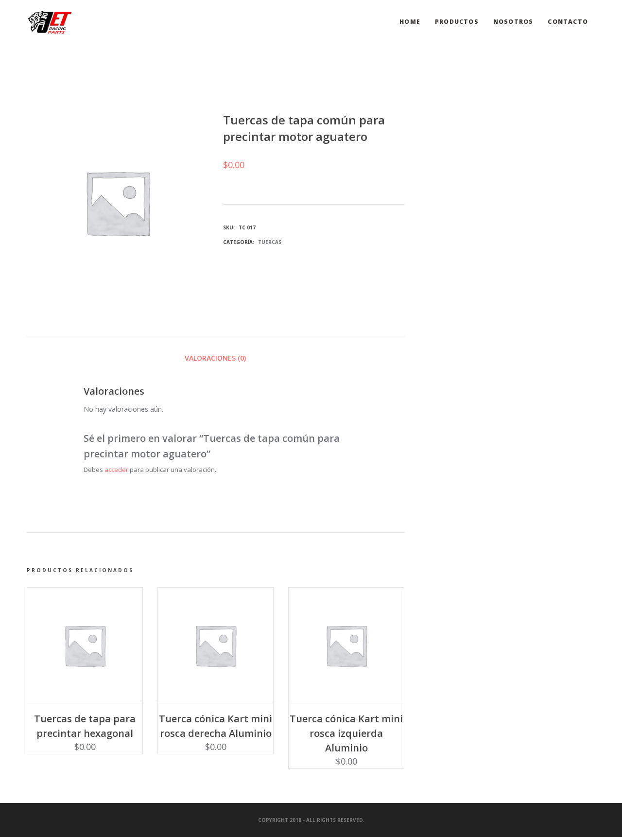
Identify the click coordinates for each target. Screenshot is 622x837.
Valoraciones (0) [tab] (215, 358)
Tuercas (269, 242)
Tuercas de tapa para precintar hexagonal (85, 726)
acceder (116, 469)
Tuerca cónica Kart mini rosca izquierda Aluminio (346, 733)
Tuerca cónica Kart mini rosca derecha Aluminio (215, 726)
